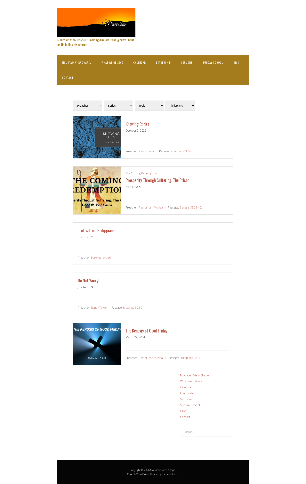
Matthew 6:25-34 (133, 307)
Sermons (186, 62)
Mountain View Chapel (76, 62)
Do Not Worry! (88, 280)
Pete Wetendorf (101, 257)
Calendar (139, 62)
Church (131, 474)
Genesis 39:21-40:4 (191, 207)
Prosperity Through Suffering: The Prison (157, 180)
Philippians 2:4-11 (191, 358)
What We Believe (112, 62)
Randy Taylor (147, 151)
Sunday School (213, 62)
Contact (67, 77)
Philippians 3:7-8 (181, 151)
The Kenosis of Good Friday (146, 330)
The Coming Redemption (141, 173)
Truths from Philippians (96, 230)
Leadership (163, 62)
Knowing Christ (137, 124)
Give (236, 62)
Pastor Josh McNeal (151, 207)
